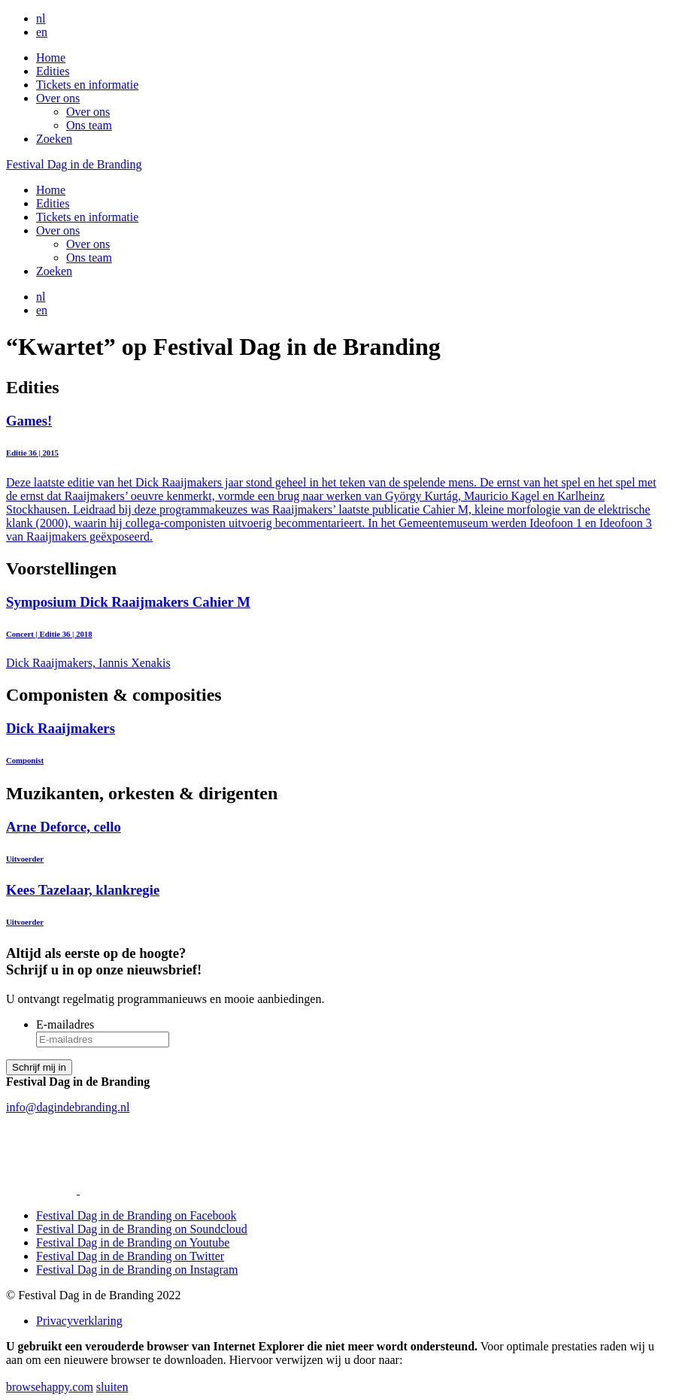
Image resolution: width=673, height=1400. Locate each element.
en (41, 32)
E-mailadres (65, 1024)
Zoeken (54, 138)
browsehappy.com (49, 1386)
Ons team (89, 125)
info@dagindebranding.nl (67, 1107)
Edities (52, 71)
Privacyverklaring (79, 1320)
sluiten (112, 1386)
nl (40, 18)
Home (50, 57)
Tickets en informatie (87, 84)
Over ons (58, 98)
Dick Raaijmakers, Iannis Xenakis (336, 632)
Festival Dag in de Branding (73, 164)
